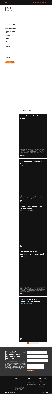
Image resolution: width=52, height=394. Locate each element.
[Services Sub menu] (19, 1)
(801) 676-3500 (29, 385)
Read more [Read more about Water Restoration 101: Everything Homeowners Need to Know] (23, 293)
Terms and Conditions (11, 392)
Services (17, 1)
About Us (13, 2)
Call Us (9, 62)
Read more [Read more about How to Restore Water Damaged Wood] (23, 155)
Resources (27, 1)
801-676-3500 (43, 2)
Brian (30, 119)
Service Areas (23, 2)
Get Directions (41, 382)
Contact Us (35, 2)
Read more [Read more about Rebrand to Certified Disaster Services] (23, 200)
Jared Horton (32, 165)
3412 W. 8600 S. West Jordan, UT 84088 (44, 381)
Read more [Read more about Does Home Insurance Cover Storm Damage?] (23, 246)
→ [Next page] (37, 343)
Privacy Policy (5, 392)
